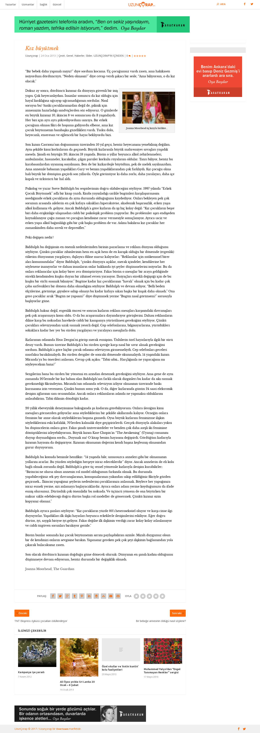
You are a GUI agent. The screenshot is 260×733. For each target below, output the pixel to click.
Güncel (57, 4)
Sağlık (43, 4)
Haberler (79, 55)
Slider (89, 55)
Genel (69, 55)
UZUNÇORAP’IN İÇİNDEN (109, 55)
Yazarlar (10, 4)
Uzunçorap (31, 55)
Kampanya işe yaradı (31, 672)
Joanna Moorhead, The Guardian (49, 569)
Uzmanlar (28, 4)
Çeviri (62, 55)
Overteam (62, 728)
